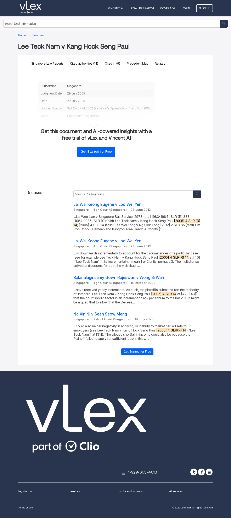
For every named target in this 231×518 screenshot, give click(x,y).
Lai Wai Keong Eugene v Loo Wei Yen (107, 204)
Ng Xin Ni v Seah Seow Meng (100, 314)
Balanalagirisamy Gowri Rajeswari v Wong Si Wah (118, 277)
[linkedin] (209, 472)
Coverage (167, 8)
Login (186, 8)
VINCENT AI (115, 8)
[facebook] (201, 472)
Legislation (25, 491)
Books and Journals (130, 491)
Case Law (74, 491)
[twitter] (193, 472)
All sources (175, 491)
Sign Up (204, 8)
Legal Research (142, 8)
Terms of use (25, 507)
